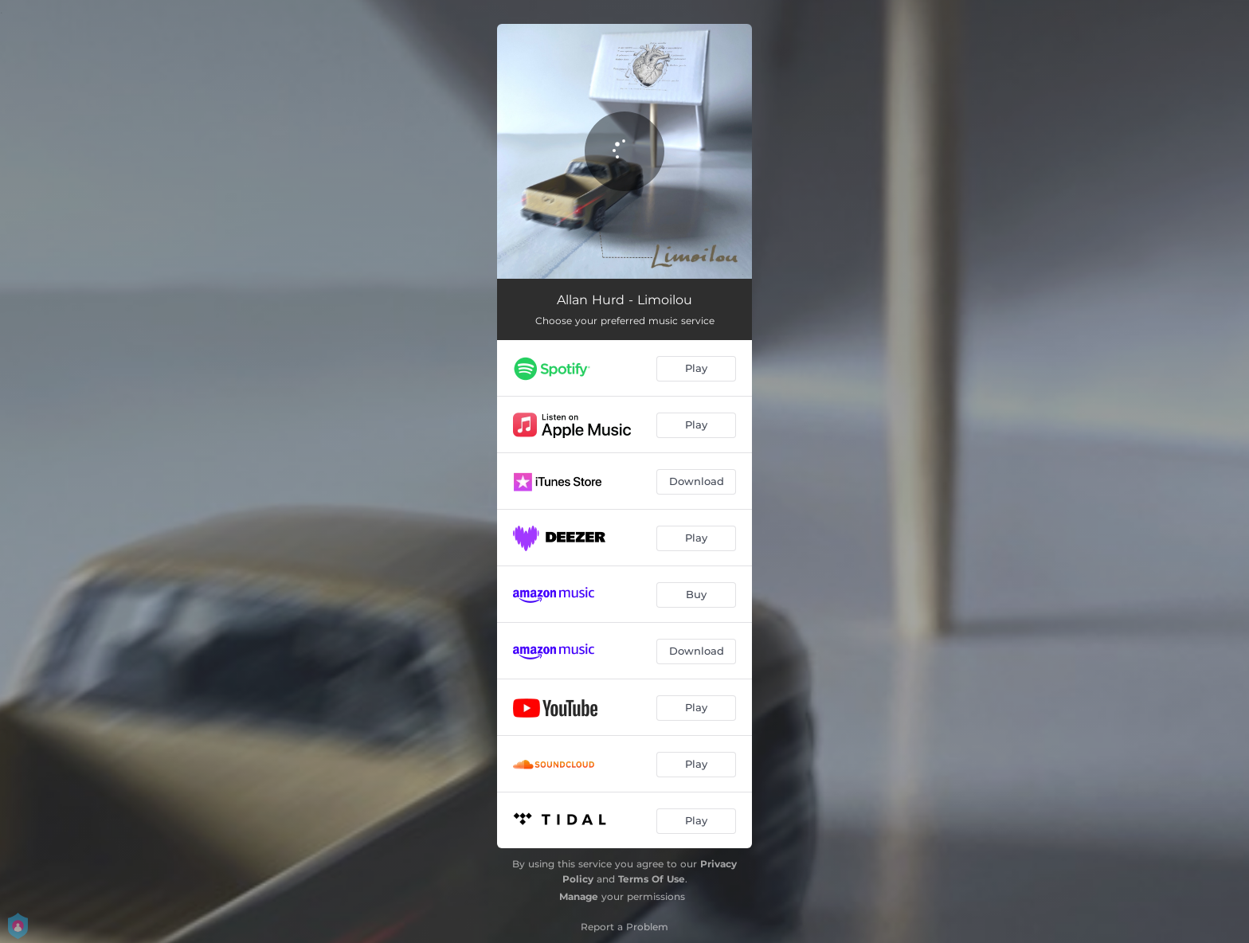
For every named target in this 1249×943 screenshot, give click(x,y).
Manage (578, 896)
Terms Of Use (651, 879)
